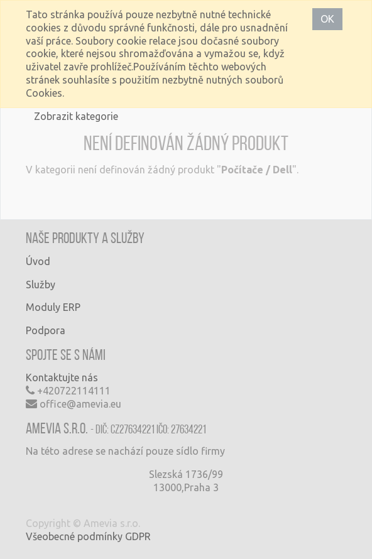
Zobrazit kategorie (76, 116)
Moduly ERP (53, 307)
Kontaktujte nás (62, 377)
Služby (40, 284)
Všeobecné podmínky (74, 536)
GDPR (138, 536)
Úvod (38, 261)
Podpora (45, 330)
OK (327, 18)
